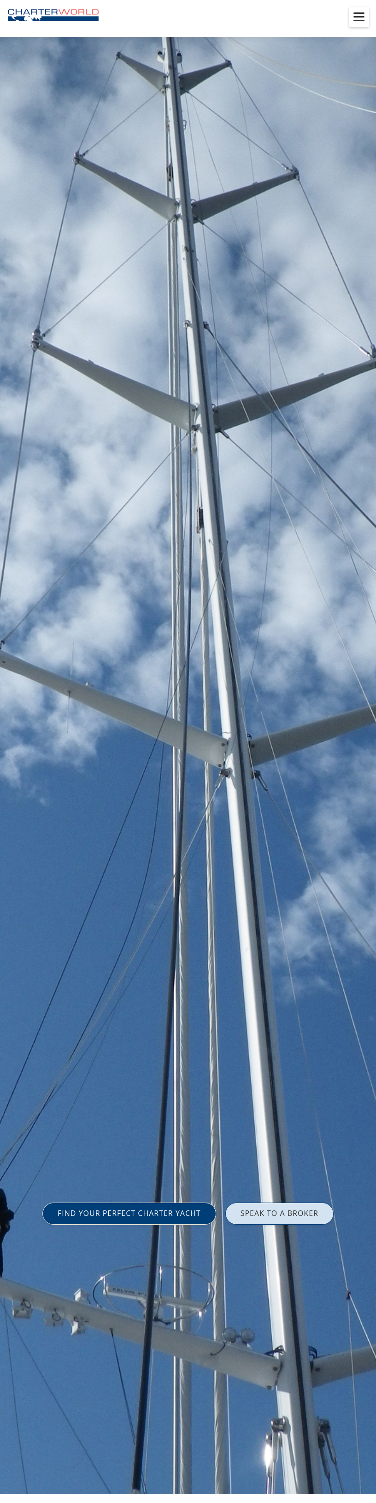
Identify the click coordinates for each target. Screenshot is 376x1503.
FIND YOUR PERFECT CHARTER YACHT (129, 1213)
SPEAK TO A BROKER (279, 1213)
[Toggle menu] (359, 17)
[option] (188, 751)
